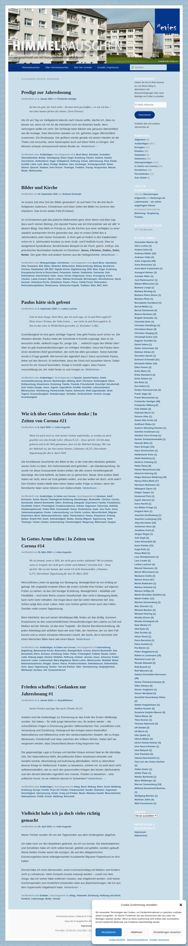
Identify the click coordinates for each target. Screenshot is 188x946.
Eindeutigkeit (100, 381)
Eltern (111, 381)
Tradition (79, 167)
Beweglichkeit (75, 650)
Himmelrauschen (31, 67)
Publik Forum (86, 282)
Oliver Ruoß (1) (142, 636)
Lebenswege (37, 899)
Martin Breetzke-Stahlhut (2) (149, 594)
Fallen (66, 654)
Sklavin (25, 167)
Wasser (112, 167)
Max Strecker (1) (143, 606)
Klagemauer (78, 276)
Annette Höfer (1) (143, 276)
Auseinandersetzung (31, 381)
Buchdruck (108, 266)
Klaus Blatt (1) (142, 553)
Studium (44, 167)
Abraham (93, 154)
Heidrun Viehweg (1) (145, 462)
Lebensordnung (60, 512)
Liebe (33, 164)
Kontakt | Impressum (159, 939)
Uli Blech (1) (141, 731)
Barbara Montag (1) (145, 291)
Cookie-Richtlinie (117, 939)
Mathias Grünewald (72, 279)
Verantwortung (89, 667)
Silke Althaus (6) (143, 685)
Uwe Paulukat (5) (143, 754)
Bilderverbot (68, 266)
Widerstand (100, 522)
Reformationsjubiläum (32, 285)
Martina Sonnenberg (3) (147, 602)
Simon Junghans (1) (145, 689)
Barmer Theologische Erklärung (57, 499)
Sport (30, 667)
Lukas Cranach (39, 279)
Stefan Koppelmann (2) (147, 704)
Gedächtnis (86, 272)
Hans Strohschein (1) (146, 450)
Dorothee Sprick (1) (145, 355)
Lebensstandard (101, 387)
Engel (70, 158)
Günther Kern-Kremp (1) (147, 435)
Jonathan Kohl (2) (144, 530)
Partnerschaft (57, 390)
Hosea (73, 509)
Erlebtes (44, 895)
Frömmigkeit (48, 506)
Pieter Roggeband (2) (146, 651)
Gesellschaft (112, 384)
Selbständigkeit (58, 519)
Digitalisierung (78, 269)
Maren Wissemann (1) (146, 572)
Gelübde (113, 506)
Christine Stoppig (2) (145, 333)
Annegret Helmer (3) (145, 272)
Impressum (140, 832)
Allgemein (140, 139)
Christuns (87, 381)
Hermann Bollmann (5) (146, 485)
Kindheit (25, 899)
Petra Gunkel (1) (143, 644)
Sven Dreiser (56, 167)
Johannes (106, 657)
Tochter (53, 667)
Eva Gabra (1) (141, 386)
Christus (25, 269)
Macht (82, 793)
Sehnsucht (79, 390)
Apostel (78, 377)
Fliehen (90, 158)
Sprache (34, 167)
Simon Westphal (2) (145, 693)
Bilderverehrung (84, 266)
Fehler (73, 654)
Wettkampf (26, 670)
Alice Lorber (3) (142, 246)
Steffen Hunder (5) (144, 708)
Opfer (66, 515)
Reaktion (63, 164)
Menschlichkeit (99, 512)
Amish (36, 499)
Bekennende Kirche (44, 650)
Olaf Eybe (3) (141, 628)
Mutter (115, 660)
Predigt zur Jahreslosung (46, 92)
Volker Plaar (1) (142, 773)
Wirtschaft (69, 796)
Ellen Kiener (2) (142, 367)
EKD (89, 269)
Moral (37, 515)
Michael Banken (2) (145, 610)
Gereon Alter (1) (143, 416)
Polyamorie (100, 515)
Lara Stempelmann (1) (146, 556)
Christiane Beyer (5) (145, 329)
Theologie (69, 167)
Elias (95, 269)
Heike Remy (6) (142, 465)
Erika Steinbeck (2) (144, 374)
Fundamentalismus (65, 506)
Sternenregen (150, 194)
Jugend (54, 387)
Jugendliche (65, 387)
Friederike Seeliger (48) (147, 401)
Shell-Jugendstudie (96, 390)
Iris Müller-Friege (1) (145, 507)
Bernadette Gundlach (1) (147, 302)
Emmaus (45, 654)
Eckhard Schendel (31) (146, 359)
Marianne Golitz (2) (144, 576)
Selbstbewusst (95, 663)
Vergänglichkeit (107, 667)
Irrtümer (79, 657)
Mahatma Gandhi (95, 793)
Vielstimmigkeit (73, 522)
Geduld (108, 158)
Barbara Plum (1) (143, 298)
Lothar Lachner (69, 309)
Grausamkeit (62, 509)
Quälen (25, 519)
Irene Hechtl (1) (142, 503)
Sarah (45, 519)
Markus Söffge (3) (144, 591)
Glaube (104, 654)
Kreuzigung (99, 276)
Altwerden (82, 895)
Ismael (84, 161)
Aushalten (104, 154)
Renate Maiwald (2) (144, 663)
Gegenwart (90, 506)
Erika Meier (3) (142, 371)
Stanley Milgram (83, 519)
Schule (48, 796)
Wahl (93, 285)
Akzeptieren (108, 932)
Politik (40, 796)
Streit (109, 390)
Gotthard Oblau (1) (144, 424)
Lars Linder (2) (142, 560)
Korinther (87, 387)
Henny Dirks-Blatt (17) (146, 481)
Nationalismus (28, 796)
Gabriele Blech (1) (144, 412)
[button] (181, 905)
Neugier (47, 663)
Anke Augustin (62, 427)
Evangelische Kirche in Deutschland (39, 272)
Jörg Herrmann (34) (145, 522)
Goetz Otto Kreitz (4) (145, 420)
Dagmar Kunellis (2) (145, 340)
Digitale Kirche (62, 269)
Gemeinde (99, 272)
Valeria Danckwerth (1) (146, 758)
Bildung (98, 266)
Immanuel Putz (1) (144, 496)
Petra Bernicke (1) (144, 640)
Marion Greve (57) (144, 579)
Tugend (25, 394)
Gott (107, 272)
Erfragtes (139, 147)
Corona (115, 499)
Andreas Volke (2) (144, 257)
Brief (78, 381)
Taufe (110, 519)
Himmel (48, 657)
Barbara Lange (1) (144, 287)
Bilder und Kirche (39, 187)
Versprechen (100, 167)
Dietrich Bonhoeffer (44, 502)
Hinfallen (58, 657)
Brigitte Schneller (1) (145, 318)
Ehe (115, 650)
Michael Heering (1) (145, 613)
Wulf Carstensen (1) (145, 803)
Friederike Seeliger (67, 99)
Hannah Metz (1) (143, 443)
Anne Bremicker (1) (145, 264)
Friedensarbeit (76, 790)
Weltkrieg (58, 796)
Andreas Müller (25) (145, 253)
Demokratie (27, 502)
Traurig (89, 167)
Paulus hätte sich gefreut (45, 302)
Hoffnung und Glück (110, 895)
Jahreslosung (96, 161)
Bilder (47, 266)
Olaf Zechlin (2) (142, 632)
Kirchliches (63, 263)
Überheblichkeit (29, 158)
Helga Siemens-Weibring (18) (150, 477)
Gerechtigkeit (28, 793)
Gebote (75, 272)
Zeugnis (112, 522)
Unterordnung (57, 522)
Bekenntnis (60, 650)
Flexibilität (26, 506)
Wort (105, 285)
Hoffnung (75, 161)
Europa (36, 790)
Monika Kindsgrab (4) (146, 621)
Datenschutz (140, 835)
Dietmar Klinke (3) (144, 352)
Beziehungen (59, 381)
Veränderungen (57, 394)
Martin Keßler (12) (144, 598)
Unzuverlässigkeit (39, 394)
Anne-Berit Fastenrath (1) (148, 268)
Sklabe (70, 519)
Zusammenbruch (57, 670)
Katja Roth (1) (142, 549)
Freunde (75, 384)
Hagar (53, 161)
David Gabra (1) (143, 344)
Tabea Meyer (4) (143, 716)
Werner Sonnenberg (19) (147, 784)
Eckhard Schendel (72, 194)
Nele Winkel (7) (142, 625)
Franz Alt (54, 790)
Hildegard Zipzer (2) (145, 488)
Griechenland (42, 276)
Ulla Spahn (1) (142, 735)
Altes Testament (29, 266)
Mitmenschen (28, 390)
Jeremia (88, 657)
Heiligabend (63, 161)
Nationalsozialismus (51, 515)
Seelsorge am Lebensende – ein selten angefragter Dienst (149, 202)
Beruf (84, 786)
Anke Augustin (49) (145, 261)
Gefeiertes (140, 158)
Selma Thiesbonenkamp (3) (149, 682)
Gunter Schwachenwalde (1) (149, 439)
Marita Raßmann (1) (145, 583)
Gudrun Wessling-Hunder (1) (150, 428)
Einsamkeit (27, 654)
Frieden (64, 790)
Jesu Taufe (104, 509)
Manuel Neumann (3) (145, 568)
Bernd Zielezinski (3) (145, 310)
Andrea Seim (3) (143, 249)
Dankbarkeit (37, 269)
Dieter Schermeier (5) (146, 348)
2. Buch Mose (97, 263)
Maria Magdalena (62, 660)
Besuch (47, 381)
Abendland (110, 263)
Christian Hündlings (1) (147, 325)
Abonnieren (144, 114)
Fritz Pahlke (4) (142, 409)
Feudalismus (113, 502)
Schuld (56, 899)
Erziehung (80, 158)
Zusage (106, 394)
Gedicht (99, 158)
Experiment (91, 502)
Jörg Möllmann (65, 700)
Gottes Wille (48, 509)
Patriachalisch (77, 515)
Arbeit (103, 377)
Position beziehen (77, 663)
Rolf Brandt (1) (142, 667)
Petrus (74, 282)
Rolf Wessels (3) (143, 670)
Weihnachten (35, 170)
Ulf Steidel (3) (141, 727)
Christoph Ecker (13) (145, 337)
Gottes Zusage (34, 387)
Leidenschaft (46, 660)
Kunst (109, 276)
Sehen (110, 164)
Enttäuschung (28, 384)
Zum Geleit (140, 177)
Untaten (45, 522)
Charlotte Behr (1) (144, 321)
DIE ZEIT (49, 269)
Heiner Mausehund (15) (147, 469)
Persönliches (141, 174)
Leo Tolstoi (75, 512)
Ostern (55, 663)
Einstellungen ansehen (167, 932)
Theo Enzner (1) (143, 720)
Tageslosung (99, 519)
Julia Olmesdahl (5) (145, 541)
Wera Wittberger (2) (145, 780)
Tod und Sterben (66, 667)
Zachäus (38, 670)
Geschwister (27, 161)
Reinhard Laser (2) (144, 659)
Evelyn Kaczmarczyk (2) (147, 390)
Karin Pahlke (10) (143, 545)
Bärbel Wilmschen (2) (146, 283)
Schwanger (80, 164)
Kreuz (89, 276)
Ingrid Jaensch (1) (144, 500)
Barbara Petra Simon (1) (147, 295)
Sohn (24, 667)
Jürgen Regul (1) (143, 534)
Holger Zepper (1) (144, 492)
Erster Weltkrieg (112, 786)
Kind (106, 161)
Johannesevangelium (32, 512)
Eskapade (79, 502)
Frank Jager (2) (142, 393)
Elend (63, 158)
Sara (71, 164)
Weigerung (88, 522)
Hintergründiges (48, 263)
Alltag (77, 786)
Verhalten (71, 394)
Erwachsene (43, 384)
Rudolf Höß (35, 519)
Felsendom (65, 272)
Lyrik (39, 164)
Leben (35, 660)
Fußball (96, 654)
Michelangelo (90, 279)
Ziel (45, 670)
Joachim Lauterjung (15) (147, 519)
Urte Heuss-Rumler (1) (146, 746)
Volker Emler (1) (143, 769)
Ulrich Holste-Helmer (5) (147, 742)
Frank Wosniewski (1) (146, 397)
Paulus (66, 282)
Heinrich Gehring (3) (145, 473)
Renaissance (51, 285)
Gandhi (89, 790)
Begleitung (26, 650)
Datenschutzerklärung (137, 939)
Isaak (95, 509)
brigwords (140, 198)
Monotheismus (106, 279)
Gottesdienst (41, 161)
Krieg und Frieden (68, 793)
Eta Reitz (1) (141, 382)
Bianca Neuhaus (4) (145, 314)
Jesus (60, 276)
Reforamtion (100, 282)
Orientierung (42, 390)
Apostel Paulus (90, 377)
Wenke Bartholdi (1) (145, 776)
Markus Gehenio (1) (145, 587)
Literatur (25, 279)
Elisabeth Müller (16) (145, 363)
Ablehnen (136, 932)
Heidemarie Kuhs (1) (145, 454)
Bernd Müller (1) (143, 306)
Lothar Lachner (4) (144, 564)
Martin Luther (55, 279)
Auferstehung (103, 647)
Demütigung (53, 158)
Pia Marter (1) (141, 648)
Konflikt (25, 164)
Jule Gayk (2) (141, 537)
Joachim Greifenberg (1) (147, 515)
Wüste (24, 170)
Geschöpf (100, 384)
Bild (41, 266)
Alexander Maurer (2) (146, 242)
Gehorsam (102, 506)
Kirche (68, 276)
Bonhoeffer (94, 499)
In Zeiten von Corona (64, 496)
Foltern (37, 506)
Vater (78, 667)
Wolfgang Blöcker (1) (146, 795)
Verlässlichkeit (84, 394)
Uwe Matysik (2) (143, 750)
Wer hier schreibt (83, 67)
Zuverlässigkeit (29, 397)
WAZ (99, 285)
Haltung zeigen (35, 657)
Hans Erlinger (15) (144, 446)
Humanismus (84, 509)
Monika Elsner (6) (144, 617)
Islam (53, 276)
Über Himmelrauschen (56, 67)
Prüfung (111, 515)
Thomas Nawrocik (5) (146, 723)
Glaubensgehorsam (31, 509)
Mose (46, 164)
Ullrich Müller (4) (143, 739)
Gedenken (99, 790)
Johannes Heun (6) (144, 526)
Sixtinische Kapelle (69, 285)
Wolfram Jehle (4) (144, 799)
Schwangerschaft (96, 164)
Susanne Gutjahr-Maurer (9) (149, 712)
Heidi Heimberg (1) (144, 458)
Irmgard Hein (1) (143, 511)
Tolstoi (36, 522)
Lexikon (86, 512)
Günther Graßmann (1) (146, 431)
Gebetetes (140, 155)
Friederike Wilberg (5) (146, 405)
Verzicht (97, 394)
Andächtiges (46, 154)
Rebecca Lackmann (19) (147, 655)
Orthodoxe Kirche (40, 282)
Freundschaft (87, 384)
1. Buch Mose (81, 154)
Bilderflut (56, 266)
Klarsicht (25, 660)
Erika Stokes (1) (143, 378)
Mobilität (106, 660)
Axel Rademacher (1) (146, 280)
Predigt (54, 164)
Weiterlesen (90, 146)
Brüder (42, 158)
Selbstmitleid (111, 663)
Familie (66, 384)
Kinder (113, 161)
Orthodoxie (56, 282)
